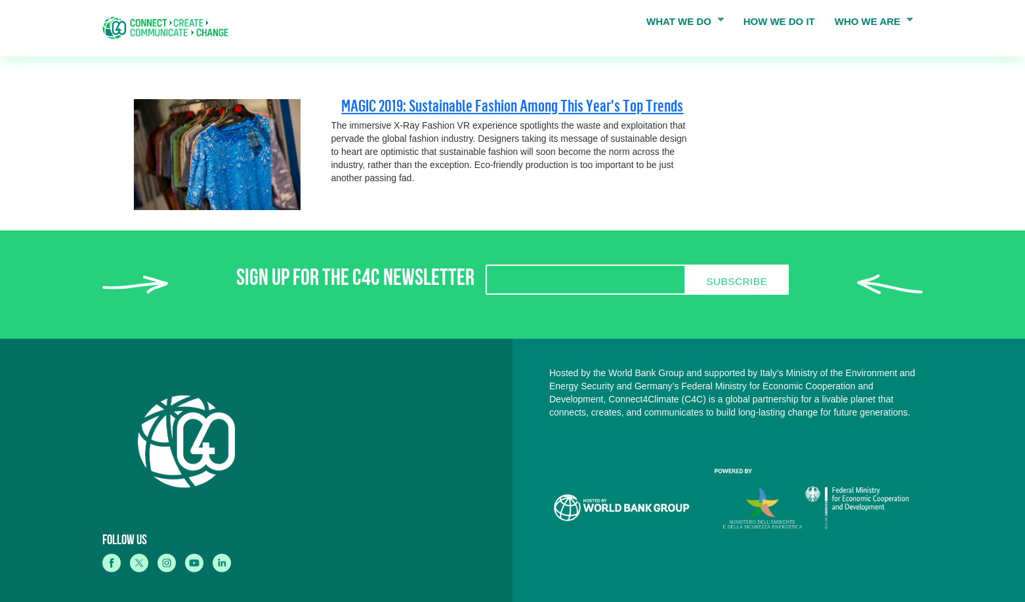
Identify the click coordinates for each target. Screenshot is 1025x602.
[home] (170, 27)
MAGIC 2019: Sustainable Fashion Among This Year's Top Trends (512, 105)
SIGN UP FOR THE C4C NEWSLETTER (355, 280)
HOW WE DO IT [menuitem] (779, 21)
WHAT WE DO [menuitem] (681, 24)
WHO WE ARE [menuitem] (870, 24)
